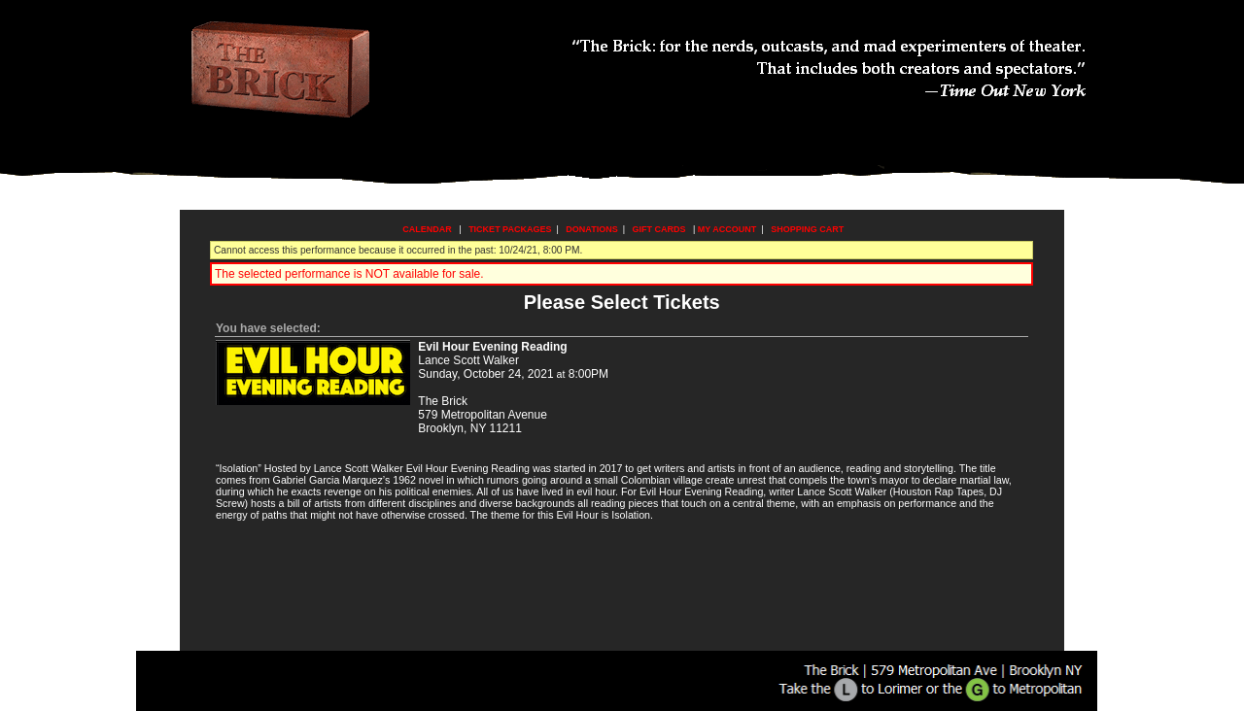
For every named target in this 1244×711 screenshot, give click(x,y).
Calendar (427, 229)
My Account (725, 229)
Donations (591, 229)
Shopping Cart (807, 229)
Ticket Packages (509, 229)
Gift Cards (659, 229)
